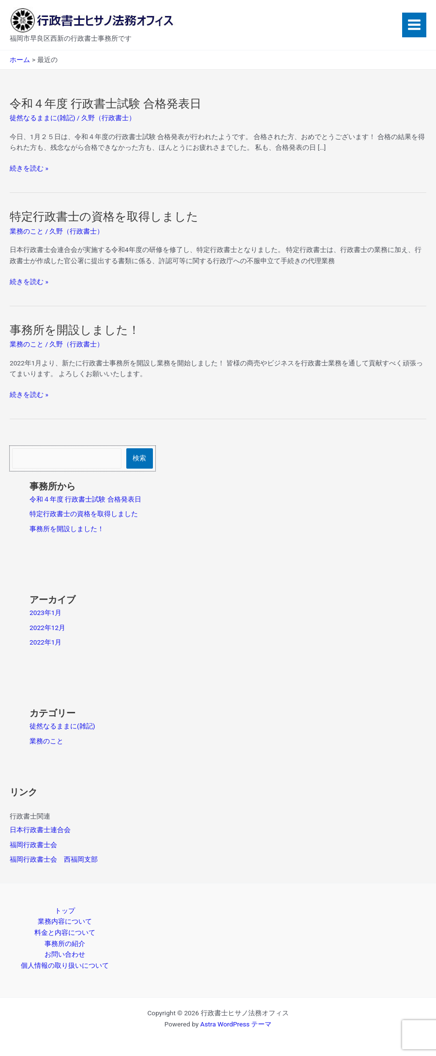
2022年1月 (45, 642)
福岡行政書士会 (33, 845)
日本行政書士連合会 (40, 830)
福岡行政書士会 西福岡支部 (54, 859)
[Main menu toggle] (414, 25)
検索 (139, 458)
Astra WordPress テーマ (235, 1024)
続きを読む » (29, 168)
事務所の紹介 (65, 943)
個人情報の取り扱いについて (65, 965)
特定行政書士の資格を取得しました (104, 216)
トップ (65, 910)
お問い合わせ (65, 954)
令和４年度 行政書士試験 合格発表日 (105, 103)
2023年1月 (45, 612)
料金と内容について (64, 932)
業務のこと (27, 231)
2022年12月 (47, 627)
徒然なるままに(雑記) (42, 118)
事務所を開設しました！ (75, 330)
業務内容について (65, 921)
